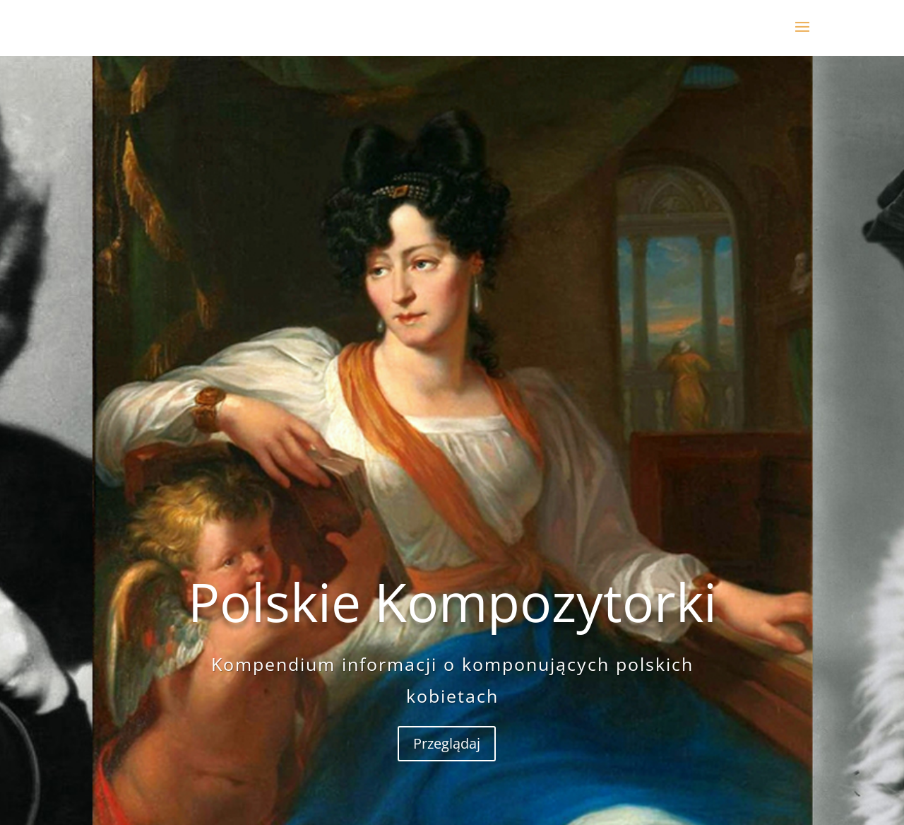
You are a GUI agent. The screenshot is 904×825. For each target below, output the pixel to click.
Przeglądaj (446, 799)
